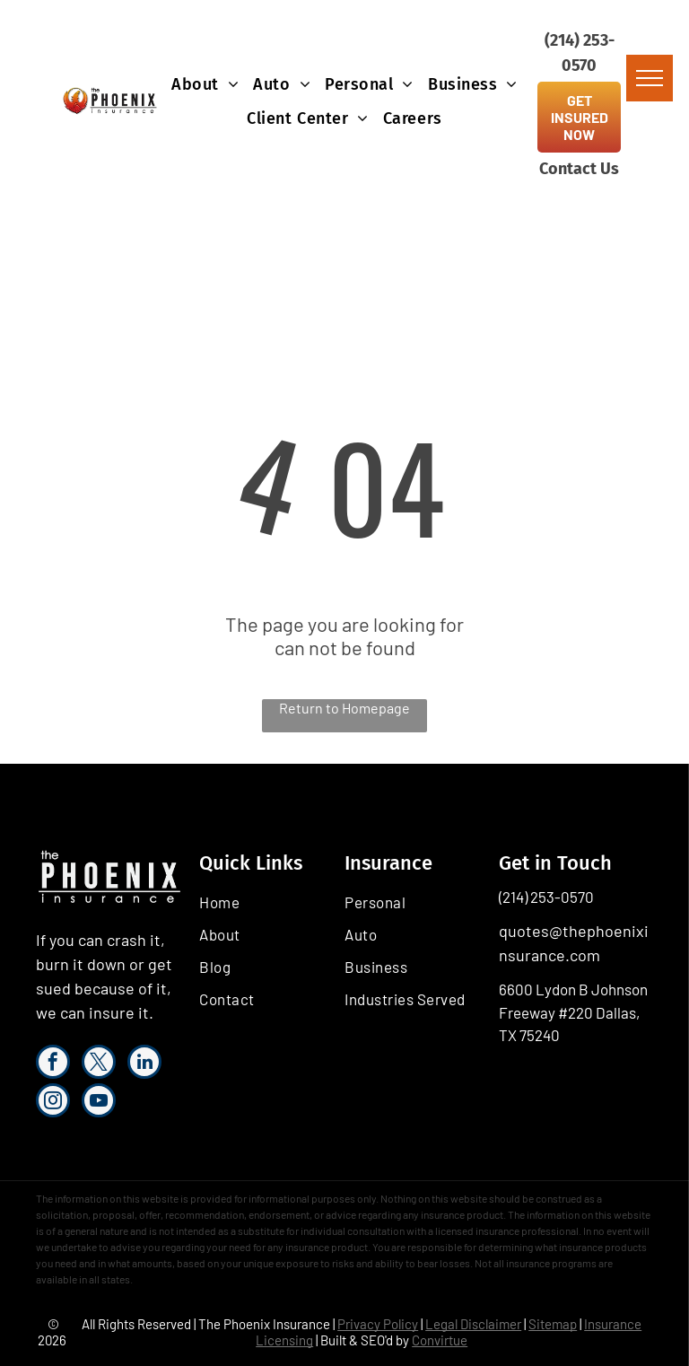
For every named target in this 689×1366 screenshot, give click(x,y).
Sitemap (552, 1324)
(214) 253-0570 (546, 897)
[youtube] (99, 1102)
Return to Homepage (344, 707)
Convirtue (439, 1340)
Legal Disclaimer (473, 1324)
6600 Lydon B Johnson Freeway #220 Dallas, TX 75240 (573, 1012)
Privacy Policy (377, 1324)
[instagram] (53, 1102)
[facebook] (53, 1064)
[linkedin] (144, 1064)
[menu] (649, 78)
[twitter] (99, 1064)
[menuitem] (205, 84)
